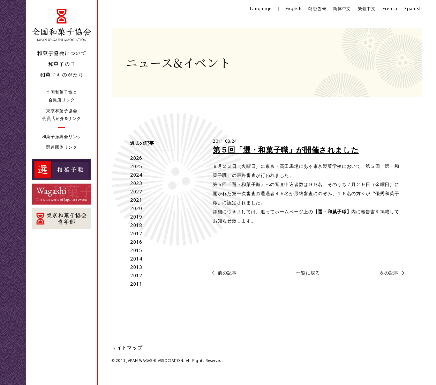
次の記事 (389, 273)
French (390, 9)
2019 (136, 216)
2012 (136, 275)
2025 (136, 166)
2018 (136, 225)
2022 (136, 191)
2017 (136, 233)
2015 (136, 250)
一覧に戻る (308, 273)
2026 (136, 158)
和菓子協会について (61, 53)
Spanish (413, 9)
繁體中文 (367, 9)
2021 (136, 200)
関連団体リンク (61, 147)
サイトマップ (127, 347)
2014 (136, 258)
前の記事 (227, 273)
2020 (136, 208)
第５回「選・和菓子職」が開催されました (286, 150)
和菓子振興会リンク (62, 137)
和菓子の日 (62, 63)
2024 (136, 174)
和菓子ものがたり (62, 74)
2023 (136, 183)
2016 (136, 241)
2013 (136, 267)
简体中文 (342, 9)
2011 (136, 283)
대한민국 (317, 9)
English (294, 9)
